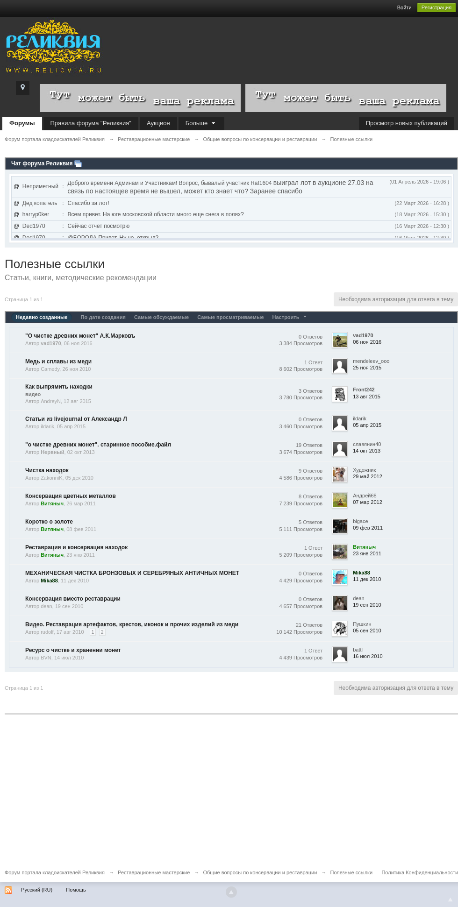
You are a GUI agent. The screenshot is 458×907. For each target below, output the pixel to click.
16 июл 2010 (367, 656)
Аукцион (158, 123)
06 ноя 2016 (367, 342)
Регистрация (436, 7)
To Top (450, 899)
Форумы (22, 123)
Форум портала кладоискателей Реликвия (55, 872)
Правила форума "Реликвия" (90, 123)
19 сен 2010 (367, 605)
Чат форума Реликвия (42, 163)
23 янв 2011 (367, 553)
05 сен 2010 (367, 630)
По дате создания (102, 317)
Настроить (290, 317)
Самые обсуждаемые (161, 317)
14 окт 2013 (366, 451)
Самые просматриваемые (230, 317)
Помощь (76, 890)
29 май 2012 (367, 476)
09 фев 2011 (368, 528)
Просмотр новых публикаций (406, 123)
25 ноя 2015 (367, 367)
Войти (404, 7)
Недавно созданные (41, 317)
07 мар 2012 (367, 502)
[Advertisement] (229, 798)
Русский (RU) (36, 890)
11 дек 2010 (367, 579)
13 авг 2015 (366, 396)
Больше (201, 123)
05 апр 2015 (367, 425)
